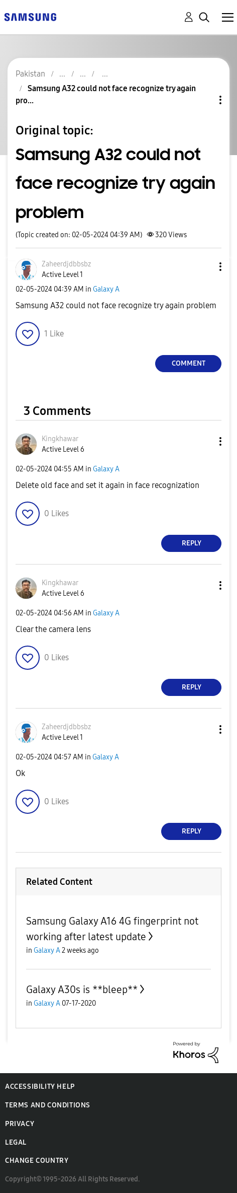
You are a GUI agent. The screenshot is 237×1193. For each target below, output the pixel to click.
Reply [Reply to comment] (191, 543)
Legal (16, 1142)
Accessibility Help (40, 1086)
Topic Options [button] (203, 100)
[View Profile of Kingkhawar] (60, 439)
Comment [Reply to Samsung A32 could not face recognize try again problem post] (188, 363)
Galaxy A (106, 289)
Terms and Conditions (47, 1105)
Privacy (19, 1123)
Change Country (36, 1160)
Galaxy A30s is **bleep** (82, 990)
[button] (204, 266)
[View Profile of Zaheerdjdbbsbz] (66, 264)
